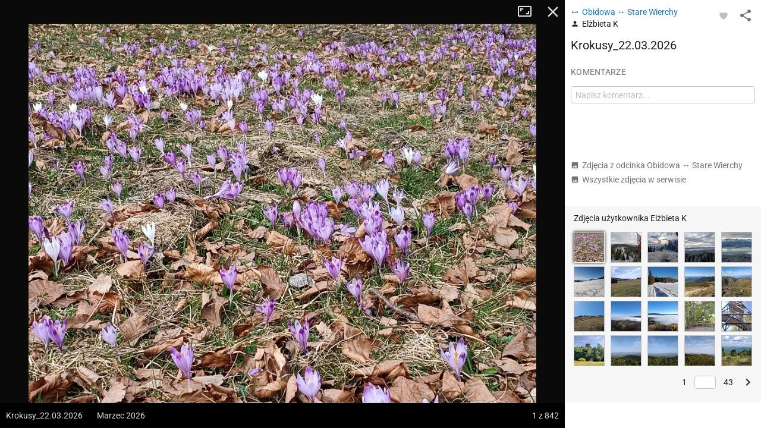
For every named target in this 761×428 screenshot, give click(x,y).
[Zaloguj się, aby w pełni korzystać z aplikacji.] (723, 15)
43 (728, 382)
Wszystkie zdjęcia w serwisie (628, 179)
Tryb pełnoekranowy (529, 12)
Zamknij (553, 12)
